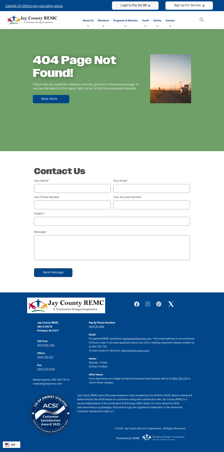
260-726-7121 (59, 380)
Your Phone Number (46, 197)
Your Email (120, 181)
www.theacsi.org (92, 407)
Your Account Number (127, 197)
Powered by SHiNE (128, 438)
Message (40, 232)
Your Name (41, 181)
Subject (39, 213)
